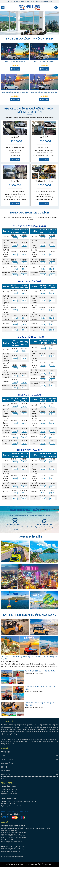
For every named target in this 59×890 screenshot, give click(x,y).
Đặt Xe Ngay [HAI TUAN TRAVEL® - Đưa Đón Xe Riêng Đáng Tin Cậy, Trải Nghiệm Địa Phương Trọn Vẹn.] (15, 159)
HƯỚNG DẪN (29, 774)
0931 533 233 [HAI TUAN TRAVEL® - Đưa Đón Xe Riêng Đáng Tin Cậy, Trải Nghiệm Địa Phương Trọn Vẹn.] (29, 1)
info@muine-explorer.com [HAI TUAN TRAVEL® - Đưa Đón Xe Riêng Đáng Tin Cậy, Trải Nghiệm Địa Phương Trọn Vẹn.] (44, 1)
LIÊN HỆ (4, 778)
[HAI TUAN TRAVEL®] (29, 7)
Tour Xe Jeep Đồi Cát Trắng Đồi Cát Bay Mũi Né (40, 671)
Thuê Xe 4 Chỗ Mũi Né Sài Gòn (44, 61)
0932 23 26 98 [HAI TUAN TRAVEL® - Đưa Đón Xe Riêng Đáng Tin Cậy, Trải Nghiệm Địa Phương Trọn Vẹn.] (19, 1)
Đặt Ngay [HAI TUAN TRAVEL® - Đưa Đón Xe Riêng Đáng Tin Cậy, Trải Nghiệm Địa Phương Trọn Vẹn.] (15, 69)
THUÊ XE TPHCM (29, 759)
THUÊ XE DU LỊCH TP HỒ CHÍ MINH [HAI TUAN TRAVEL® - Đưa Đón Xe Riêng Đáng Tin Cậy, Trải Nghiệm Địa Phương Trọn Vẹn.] (29, 38)
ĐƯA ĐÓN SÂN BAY (29, 763)
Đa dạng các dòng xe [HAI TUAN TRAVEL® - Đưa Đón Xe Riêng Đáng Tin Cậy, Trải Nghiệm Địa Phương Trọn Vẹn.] (15, 524)
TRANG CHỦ (5, 752)
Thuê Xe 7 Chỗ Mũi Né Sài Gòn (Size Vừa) (44, 92)
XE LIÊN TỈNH (29, 770)
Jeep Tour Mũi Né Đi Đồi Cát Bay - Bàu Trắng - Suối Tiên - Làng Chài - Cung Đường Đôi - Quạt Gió (29, 658)
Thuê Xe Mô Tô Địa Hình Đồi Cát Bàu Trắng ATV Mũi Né (40, 688)
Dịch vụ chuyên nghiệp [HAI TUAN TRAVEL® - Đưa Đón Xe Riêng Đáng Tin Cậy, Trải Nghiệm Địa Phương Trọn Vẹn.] (44, 524)
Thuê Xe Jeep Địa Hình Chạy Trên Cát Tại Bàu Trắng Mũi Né (39, 704)
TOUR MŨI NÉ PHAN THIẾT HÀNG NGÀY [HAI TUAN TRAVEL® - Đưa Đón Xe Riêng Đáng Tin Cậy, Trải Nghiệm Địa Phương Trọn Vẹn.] (29, 615)
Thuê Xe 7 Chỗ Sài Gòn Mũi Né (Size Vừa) (14, 92)
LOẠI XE (29, 766)
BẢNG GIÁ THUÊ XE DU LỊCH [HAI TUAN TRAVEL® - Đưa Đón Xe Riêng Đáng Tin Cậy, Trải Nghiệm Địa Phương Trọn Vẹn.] (29, 212)
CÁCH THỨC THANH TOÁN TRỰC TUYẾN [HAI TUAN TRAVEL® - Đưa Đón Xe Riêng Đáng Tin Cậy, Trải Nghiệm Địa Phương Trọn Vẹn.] (14, 811)
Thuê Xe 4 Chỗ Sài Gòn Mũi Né (15, 61)
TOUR (29, 755)
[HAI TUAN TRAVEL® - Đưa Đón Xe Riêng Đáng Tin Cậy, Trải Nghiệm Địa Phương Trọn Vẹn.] (15, 51)
